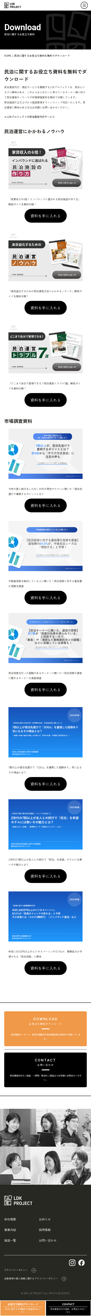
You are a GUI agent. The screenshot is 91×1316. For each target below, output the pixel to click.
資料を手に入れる (45, 215)
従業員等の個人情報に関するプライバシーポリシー (31, 1278)
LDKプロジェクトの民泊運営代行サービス (31, 116)
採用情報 (45, 1230)
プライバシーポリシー (15, 1270)
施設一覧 (10, 1240)
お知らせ (45, 1219)
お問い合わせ (48, 1240)
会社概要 (10, 1219)
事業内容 (10, 1230)
